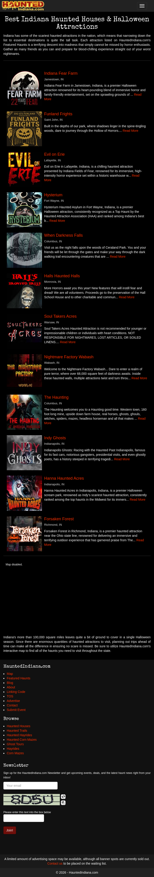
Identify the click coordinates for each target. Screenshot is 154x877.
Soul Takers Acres (60, 316)
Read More (130, 130)
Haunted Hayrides (19, 735)
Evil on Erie (54, 154)
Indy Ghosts (55, 438)
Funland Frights (58, 114)
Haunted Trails (17, 730)
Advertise (13, 701)
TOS (10, 696)
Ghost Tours (15, 744)
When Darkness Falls (63, 235)
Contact (12, 705)
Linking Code (16, 692)
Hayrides (13, 748)
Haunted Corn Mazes (22, 739)
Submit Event (16, 710)
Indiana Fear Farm (61, 73)
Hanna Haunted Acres (64, 478)
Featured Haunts (18, 678)
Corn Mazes (15, 753)
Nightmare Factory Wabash (68, 357)
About (11, 687)
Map (10, 674)
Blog (10, 683)
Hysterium (53, 195)
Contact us (55, 863)
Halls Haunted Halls (62, 276)
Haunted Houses (18, 726)
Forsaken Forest (59, 519)
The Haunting (56, 397)
